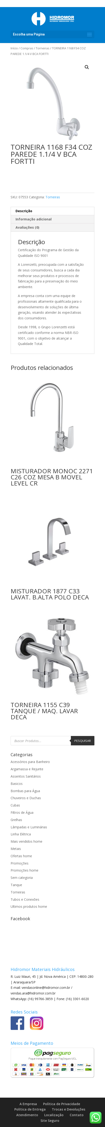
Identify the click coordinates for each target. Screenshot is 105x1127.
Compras (26, 48)
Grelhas (16, 820)
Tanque (16, 885)
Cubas (15, 805)
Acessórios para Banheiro (30, 761)
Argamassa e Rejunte (27, 769)
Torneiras (42, 48)
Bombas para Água (25, 791)
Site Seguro (49, 1120)
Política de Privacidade (61, 1104)
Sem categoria (22, 877)
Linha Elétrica (21, 834)
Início (14, 48)
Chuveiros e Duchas (26, 798)
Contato (77, 1115)
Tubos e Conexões (25, 899)
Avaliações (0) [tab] (27, 227)
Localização (54, 1115)
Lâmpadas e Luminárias (29, 827)
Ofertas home (21, 856)
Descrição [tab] (24, 211)
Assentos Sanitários (26, 776)
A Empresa (28, 1104)
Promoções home (24, 870)
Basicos (17, 783)
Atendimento (27, 1115)
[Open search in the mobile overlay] (53, 740)
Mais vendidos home (26, 841)
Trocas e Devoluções (68, 1109)
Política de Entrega (30, 1109)
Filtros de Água (22, 812)
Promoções (19, 863)
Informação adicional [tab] (34, 219)
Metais (16, 848)
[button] (87, 67)
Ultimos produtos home (29, 906)
